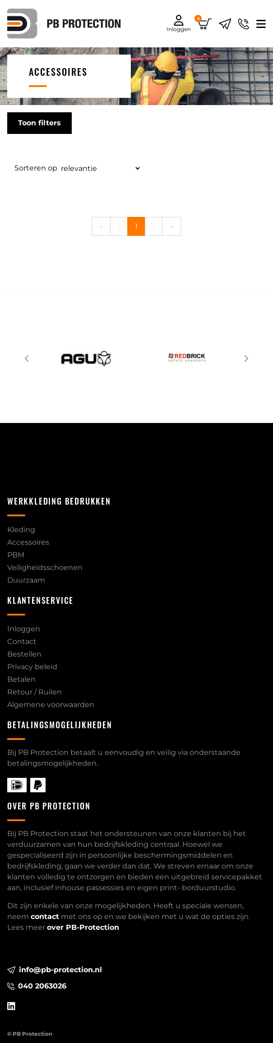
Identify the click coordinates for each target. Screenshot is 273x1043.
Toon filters (39, 123)
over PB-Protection (83, 927)
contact (45, 916)
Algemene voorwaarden (50, 704)
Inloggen (23, 629)
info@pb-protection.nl (54, 969)
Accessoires (28, 542)
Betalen (21, 679)
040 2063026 (36, 986)
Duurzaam (26, 580)
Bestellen (24, 654)
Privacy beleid (32, 666)
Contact (22, 641)
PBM (15, 555)
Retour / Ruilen (34, 692)
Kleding (21, 529)
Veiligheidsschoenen (45, 567)
